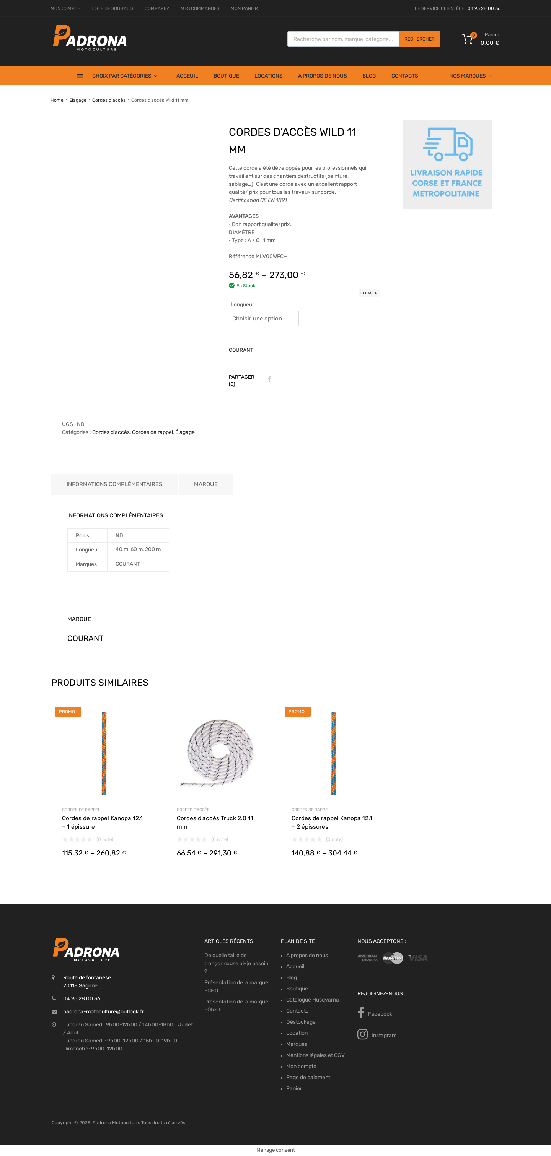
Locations (268, 76)
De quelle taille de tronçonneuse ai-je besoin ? (236, 963)
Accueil (295, 966)
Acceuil (187, 76)
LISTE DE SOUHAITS (112, 8)
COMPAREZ (157, 8)
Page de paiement (308, 1077)
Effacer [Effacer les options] (369, 293)
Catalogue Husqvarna (312, 1000)
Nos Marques (470, 76)
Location (297, 1033)
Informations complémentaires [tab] (114, 484)
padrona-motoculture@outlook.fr (103, 1011)
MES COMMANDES (200, 8)
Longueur (242, 304)
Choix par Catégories (124, 76)
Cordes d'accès (109, 100)
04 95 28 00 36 (484, 8)
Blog (369, 76)
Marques (296, 1044)
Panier (294, 1088)
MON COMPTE (65, 8)
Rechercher (419, 39)
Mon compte (301, 1066)
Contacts (404, 76)
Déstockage (301, 1022)
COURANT (241, 350)
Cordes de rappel (152, 432)
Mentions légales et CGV (315, 1055)
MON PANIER (244, 8)
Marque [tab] (206, 484)
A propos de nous (322, 76)
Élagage (77, 100)
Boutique (226, 76)
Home (57, 100)
